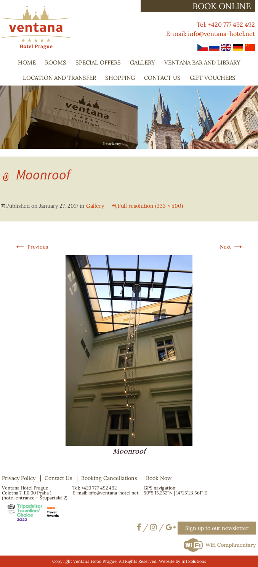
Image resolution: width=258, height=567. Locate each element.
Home (27, 62)
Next (232, 247)
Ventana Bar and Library (202, 62)
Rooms (55, 62)
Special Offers (98, 62)
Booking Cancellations (109, 478)
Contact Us (162, 77)
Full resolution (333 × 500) (150, 205)
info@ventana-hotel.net (221, 33)
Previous (31, 247)
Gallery (142, 62)
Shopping (120, 77)
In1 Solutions (193, 561)
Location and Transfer (59, 77)
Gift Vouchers (213, 77)
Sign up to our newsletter (216, 528)
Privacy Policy (18, 478)
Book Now (158, 478)
